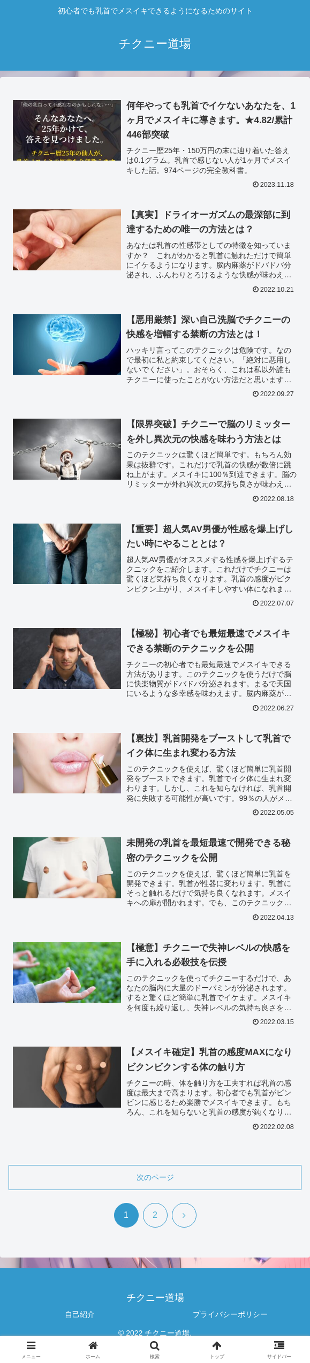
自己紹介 (80, 1314)
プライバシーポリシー (230, 1314)
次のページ (155, 1177)
